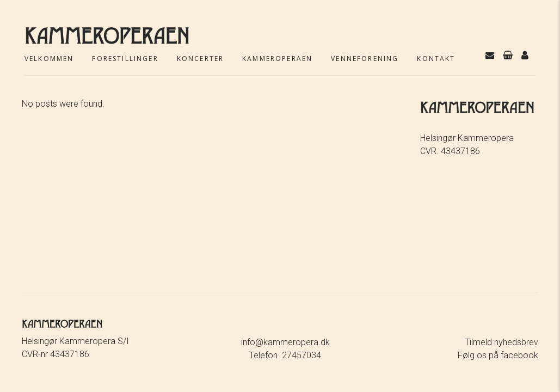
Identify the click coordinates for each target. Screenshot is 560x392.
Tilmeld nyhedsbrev (501, 342)
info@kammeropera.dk (285, 342)
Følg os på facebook (498, 355)
